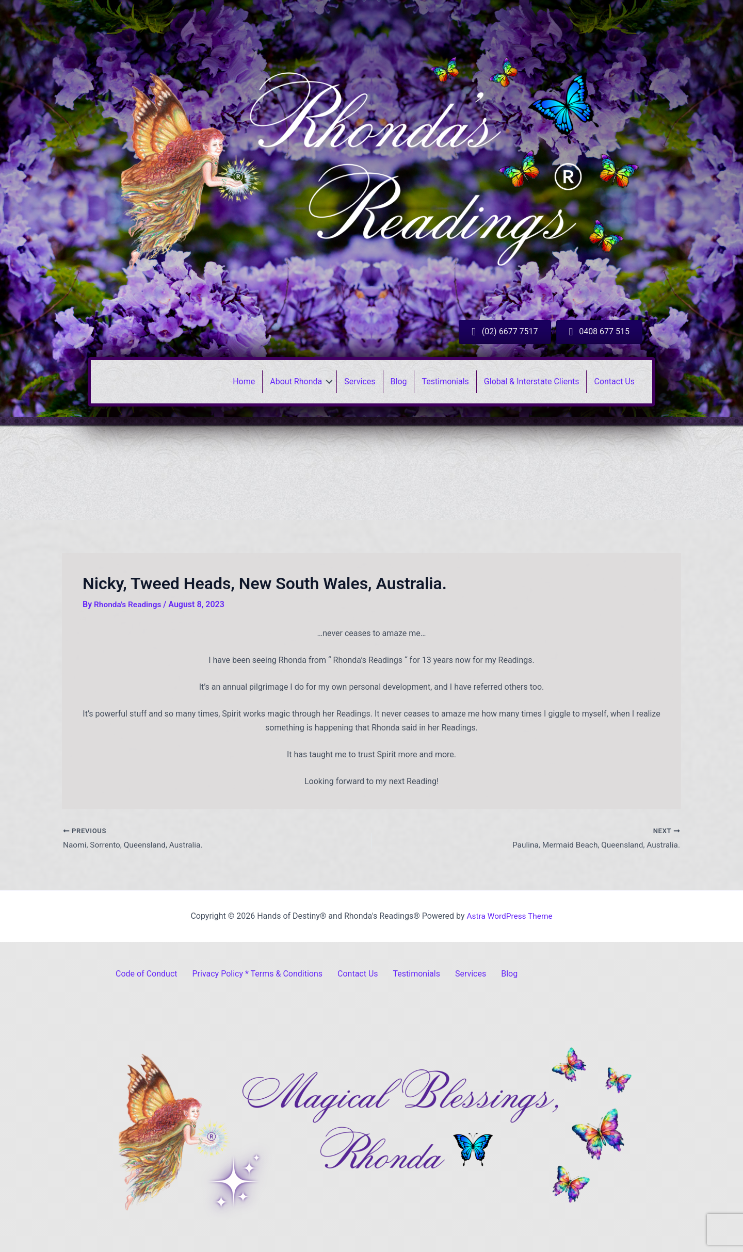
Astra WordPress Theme (509, 916)
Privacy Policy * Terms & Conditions (257, 974)
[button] (329, 381)
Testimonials (445, 381)
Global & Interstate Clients (531, 381)
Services (359, 381)
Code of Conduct (146, 974)
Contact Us (614, 381)
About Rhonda (296, 381)
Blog (399, 381)
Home (244, 381)
